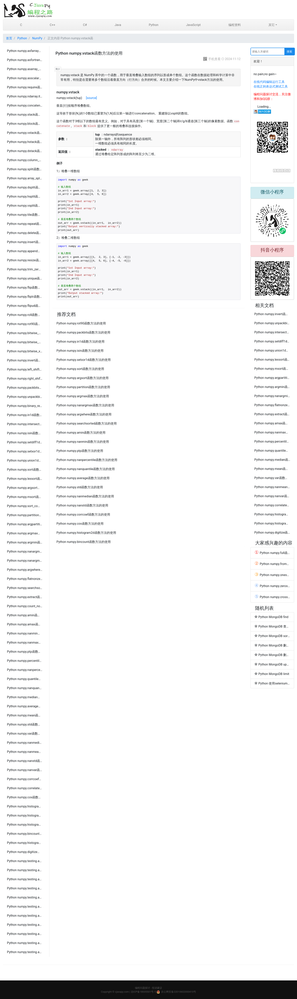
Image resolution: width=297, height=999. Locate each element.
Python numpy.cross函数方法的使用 (272, 597)
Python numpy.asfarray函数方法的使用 (24, 51)
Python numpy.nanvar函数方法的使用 (24, 770)
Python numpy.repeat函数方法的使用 (24, 224)
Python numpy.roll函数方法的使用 (24, 315)
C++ (52, 25)
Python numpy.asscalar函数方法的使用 (24, 78)
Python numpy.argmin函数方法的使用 (24, 542)
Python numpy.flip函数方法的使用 (24, 287)
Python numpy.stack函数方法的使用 (24, 114)
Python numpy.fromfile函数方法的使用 (272, 564)
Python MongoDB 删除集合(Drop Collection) (272, 655)
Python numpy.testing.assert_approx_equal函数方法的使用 (24, 870)
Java (118, 25)
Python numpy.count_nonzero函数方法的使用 (24, 606)
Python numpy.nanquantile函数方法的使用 (24, 688)
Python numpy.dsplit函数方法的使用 (24, 187)
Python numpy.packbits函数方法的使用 (24, 387)
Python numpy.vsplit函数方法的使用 (24, 205)
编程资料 (234, 25)
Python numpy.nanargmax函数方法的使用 (24, 551)
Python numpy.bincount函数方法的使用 (24, 834)
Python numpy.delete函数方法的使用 (24, 233)
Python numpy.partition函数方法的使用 (24, 515)
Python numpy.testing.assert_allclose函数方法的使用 (24, 888)
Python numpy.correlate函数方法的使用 (24, 788)
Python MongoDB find (271, 617)
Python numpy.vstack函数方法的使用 (24, 133)
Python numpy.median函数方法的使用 (24, 697)
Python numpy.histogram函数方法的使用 (24, 806)
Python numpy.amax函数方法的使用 (24, 624)
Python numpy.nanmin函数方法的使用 (24, 633)
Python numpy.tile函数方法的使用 (24, 215)
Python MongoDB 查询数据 (272, 626)
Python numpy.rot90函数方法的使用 (24, 324)
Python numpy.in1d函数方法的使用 (24, 415)
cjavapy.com (122, 991)
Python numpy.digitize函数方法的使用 (24, 852)
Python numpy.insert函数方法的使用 (24, 242)
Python (153, 25)
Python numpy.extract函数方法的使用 (24, 597)
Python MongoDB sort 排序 (272, 636)
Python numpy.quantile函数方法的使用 (24, 679)
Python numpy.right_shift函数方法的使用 (24, 378)
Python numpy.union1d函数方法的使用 (24, 460)
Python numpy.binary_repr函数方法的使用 (24, 406)
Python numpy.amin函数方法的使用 (24, 615)
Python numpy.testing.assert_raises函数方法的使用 (24, 943)
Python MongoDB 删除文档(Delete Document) (272, 645)
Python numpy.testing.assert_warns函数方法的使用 (24, 952)
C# (85, 25)
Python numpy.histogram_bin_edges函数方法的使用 (24, 843)
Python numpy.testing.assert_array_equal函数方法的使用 (24, 915)
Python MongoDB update (272, 664)
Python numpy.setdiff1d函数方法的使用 (24, 442)
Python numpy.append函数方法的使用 (24, 251)
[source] (91, 98)
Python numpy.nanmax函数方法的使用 (24, 642)
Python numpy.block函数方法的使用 (24, 124)
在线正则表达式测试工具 (271, 86)
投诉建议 (157, 987)
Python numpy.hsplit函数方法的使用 (24, 196)
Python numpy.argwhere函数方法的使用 (24, 570)
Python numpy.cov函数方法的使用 (24, 797)
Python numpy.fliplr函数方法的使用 (24, 296)
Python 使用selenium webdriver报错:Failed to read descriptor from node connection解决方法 (272, 683)
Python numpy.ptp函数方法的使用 (24, 651)
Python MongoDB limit (272, 674)
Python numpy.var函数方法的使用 (24, 733)
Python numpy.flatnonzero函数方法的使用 (24, 579)
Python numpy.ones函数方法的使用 (272, 575)
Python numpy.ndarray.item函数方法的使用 (24, 96)
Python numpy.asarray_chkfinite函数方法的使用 (24, 69)
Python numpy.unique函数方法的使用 (24, 278)
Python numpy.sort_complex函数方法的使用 (24, 506)
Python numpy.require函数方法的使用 (24, 87)
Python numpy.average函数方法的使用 (24, 706)
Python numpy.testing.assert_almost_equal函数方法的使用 (24, 861)
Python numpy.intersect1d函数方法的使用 (24, 424)
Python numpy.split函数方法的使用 (24, 169)
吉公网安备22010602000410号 (178, 991)
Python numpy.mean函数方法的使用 (24, 715)
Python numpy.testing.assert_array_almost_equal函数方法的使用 (24, 879)
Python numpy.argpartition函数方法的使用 (24, 524)
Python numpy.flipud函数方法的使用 (24, 306)
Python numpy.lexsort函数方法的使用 (24, 479)
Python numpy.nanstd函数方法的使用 (24, 761)
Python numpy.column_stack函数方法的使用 (24, 160)
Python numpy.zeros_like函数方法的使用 (272, 586)
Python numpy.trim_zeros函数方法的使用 (24, 269)
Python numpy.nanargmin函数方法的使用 (24, 560)
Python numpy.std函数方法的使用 (24, 724)
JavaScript (193, 25)
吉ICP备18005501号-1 (143, 991)
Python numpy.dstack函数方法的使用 (24, 151)
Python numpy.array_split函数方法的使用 (24, 178)
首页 (9, 38)
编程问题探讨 (142, 987)
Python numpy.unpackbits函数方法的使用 (24, 397)
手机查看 (212, 59)
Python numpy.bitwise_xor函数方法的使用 (24, 351)
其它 (272, 25)
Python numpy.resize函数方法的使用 (24, 260)
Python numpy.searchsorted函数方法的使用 (24, 588)
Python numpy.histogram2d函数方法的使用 (24, 815)
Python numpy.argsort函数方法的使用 (24, 488)
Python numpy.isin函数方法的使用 (24, 433)
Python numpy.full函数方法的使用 (272, 553)
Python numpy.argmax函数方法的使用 (24, 533)
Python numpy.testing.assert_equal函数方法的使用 (24, 934)
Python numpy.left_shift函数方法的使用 (24, 369)
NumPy (37, 38)
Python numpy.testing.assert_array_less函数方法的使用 (24, 925)
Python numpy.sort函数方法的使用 (24, 469)
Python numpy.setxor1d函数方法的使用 (24, 451)
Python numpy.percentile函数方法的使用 (24, 661)
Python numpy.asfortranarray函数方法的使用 (24, 60)
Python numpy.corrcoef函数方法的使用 (24, 779)
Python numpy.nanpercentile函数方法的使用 (24, 670)
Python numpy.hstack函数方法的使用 (24, 142)
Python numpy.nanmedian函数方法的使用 (24, 743)
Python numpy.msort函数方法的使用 (24, 497)
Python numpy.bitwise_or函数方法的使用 (24, 342)
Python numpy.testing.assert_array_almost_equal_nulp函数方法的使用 (24, 897)
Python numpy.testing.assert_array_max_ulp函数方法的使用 (24, 906)
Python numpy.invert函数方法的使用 (24, 360)
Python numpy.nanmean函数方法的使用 (24, 752)
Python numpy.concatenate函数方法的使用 (24, 105)
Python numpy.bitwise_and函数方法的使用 (24, 333)
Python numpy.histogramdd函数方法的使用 (24, 824)
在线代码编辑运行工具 (269, 82)
